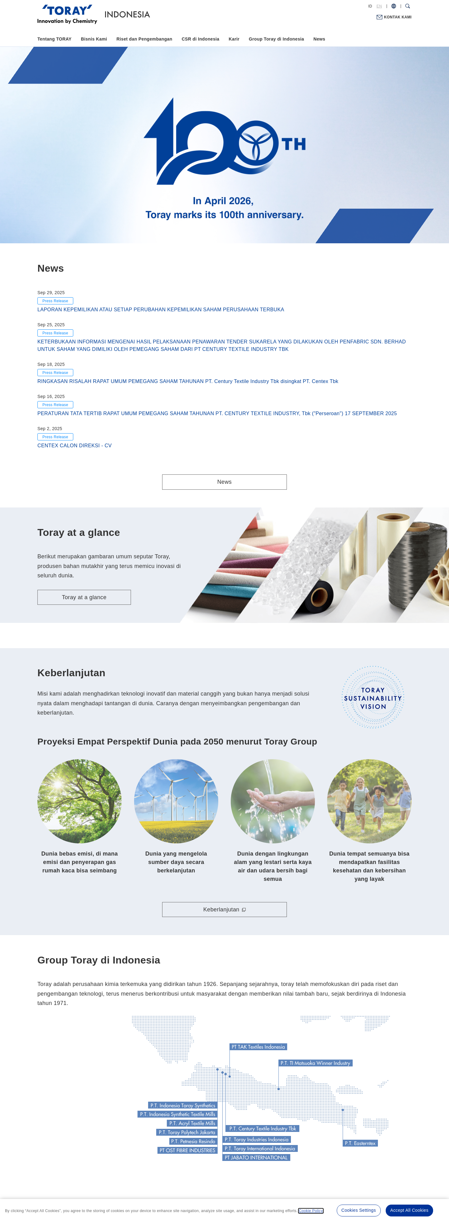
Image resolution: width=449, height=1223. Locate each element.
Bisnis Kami (94, 38)
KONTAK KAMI (398, 17)
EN (379, 6)
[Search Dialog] (408, 6)
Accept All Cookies (409, 1210)
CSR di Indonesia (201, 38)
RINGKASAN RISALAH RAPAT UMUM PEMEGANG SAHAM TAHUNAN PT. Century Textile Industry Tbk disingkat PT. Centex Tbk (187, 381)
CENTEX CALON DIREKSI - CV (74, 445)
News (319, 38)
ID (370, 6)
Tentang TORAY (54, 38)
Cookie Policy (311, 1211)
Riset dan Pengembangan (144, 38)
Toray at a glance (84, 597)
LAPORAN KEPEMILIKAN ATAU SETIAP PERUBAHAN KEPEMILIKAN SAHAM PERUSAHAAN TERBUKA (160, 309)
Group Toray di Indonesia (276, 38)
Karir (234, 38)
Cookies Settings (358, 1210)
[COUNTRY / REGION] (394, 6)
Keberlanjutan (221, 909)
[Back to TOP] (128, 14)
